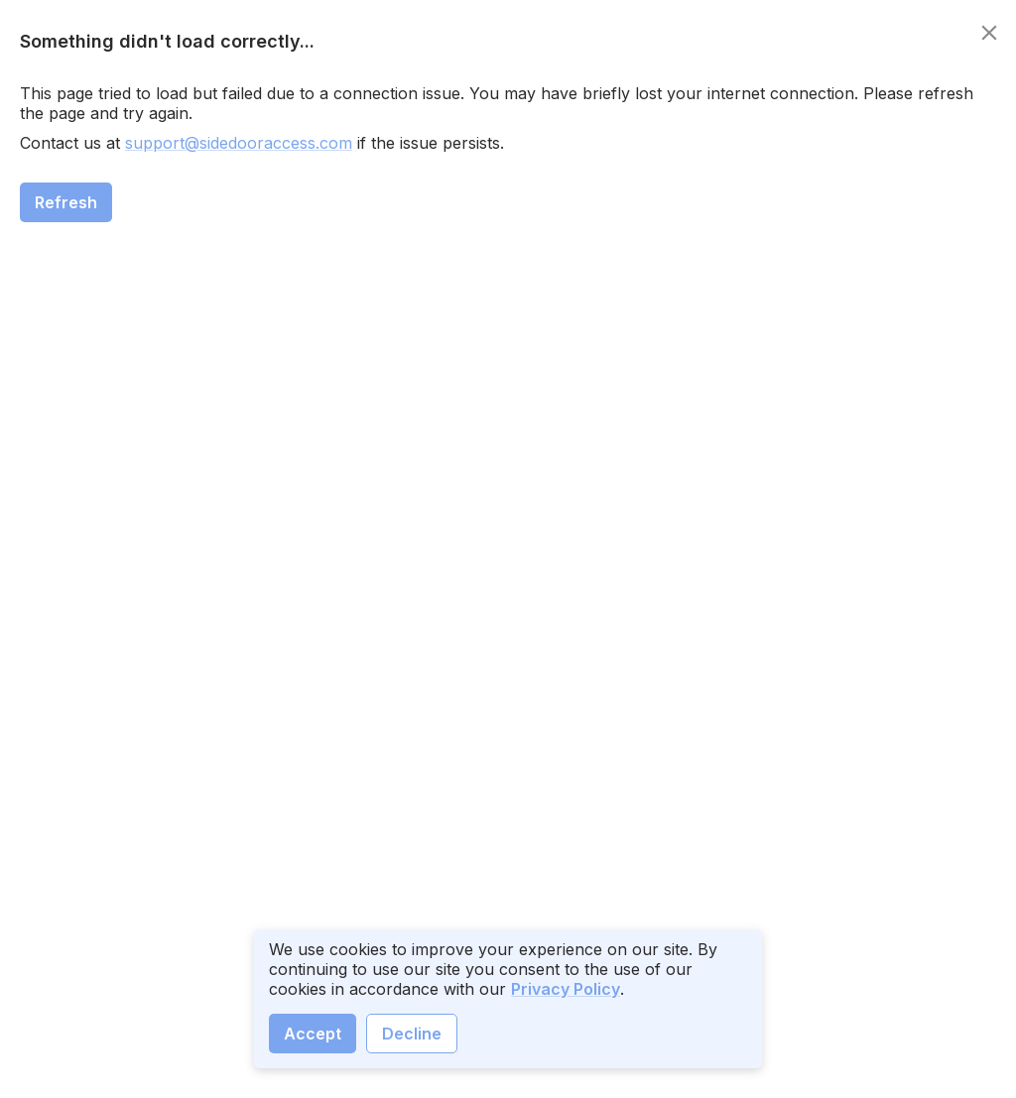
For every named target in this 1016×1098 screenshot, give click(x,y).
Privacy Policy (565, 989)
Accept (312, 1033)
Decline (412, 1033)
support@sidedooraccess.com (238, 143)
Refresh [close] (66, 202)
